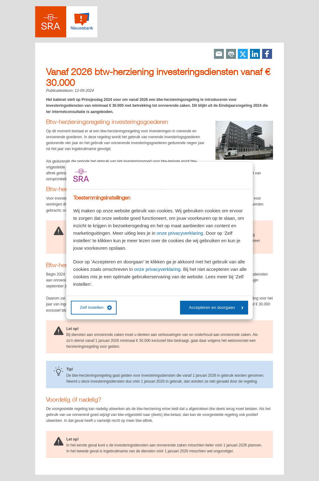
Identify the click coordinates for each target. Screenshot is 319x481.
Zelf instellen (96, 307)
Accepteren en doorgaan (216, 307)
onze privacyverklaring (180, 233)
